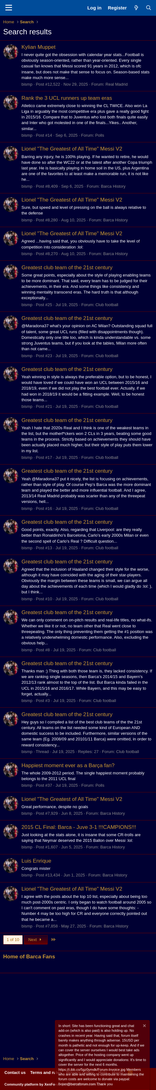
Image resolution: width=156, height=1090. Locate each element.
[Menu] (8, 8)
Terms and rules (46, 1072)
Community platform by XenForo (54, 1084)
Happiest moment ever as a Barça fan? (68, 765)
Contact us (15, 1072)
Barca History (113, 186)
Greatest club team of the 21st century (66, 268)
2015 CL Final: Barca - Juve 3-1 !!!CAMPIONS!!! (78, 827)
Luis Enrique (36, 861)
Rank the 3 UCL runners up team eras (66, 98)
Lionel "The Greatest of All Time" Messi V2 (71, 149)
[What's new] (136, 8)
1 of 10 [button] (13, 939)
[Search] (148, 8)
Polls (99, 135)
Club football (106, 304)
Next (35, 939)
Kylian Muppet (38, 47)
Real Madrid (116, 84)
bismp (27, 84)
